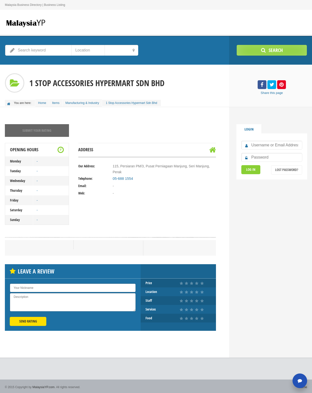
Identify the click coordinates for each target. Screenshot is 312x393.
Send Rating (28, 320)
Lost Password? (286, 168)
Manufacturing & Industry (85, 102)
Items (57, 102)
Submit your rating (36, 129)
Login (248, 127)
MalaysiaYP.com (43, 385)
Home (43, 102)
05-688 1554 (122, 177)
